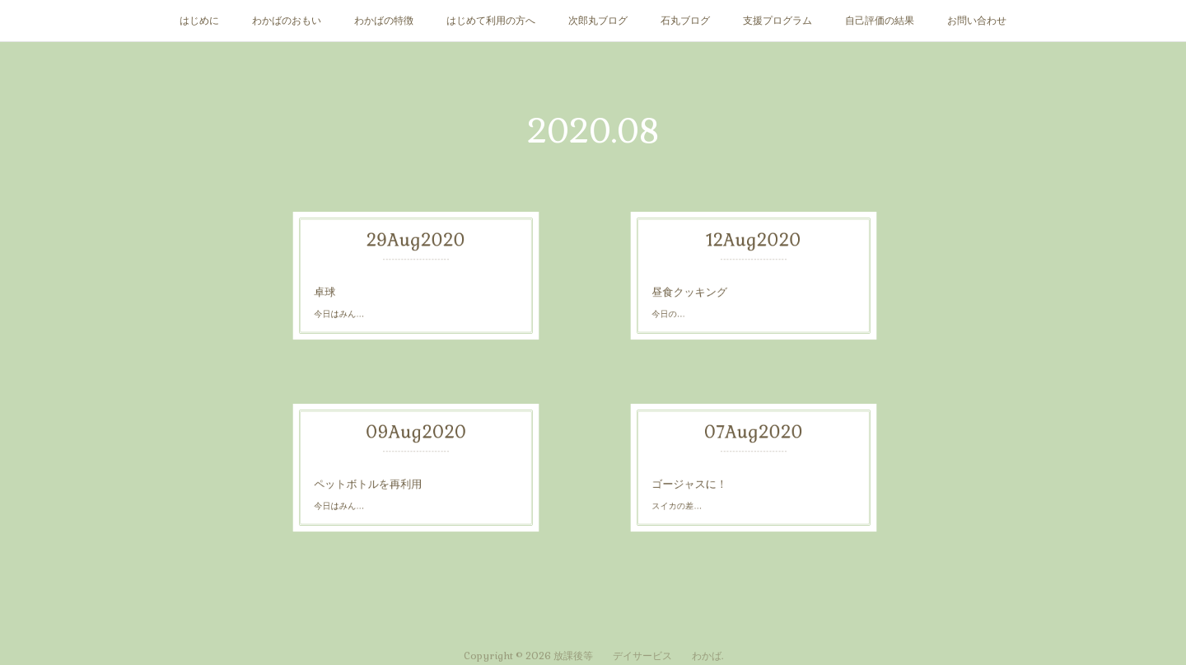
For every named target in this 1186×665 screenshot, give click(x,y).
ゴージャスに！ (741, 477)
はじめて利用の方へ (490, 20)
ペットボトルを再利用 (411, 473)
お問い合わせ (976, 20)
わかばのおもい (286, 20)
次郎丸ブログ (598, 20)
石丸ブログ (685, 20)
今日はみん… (408, 279)
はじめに (199, 20)
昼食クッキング (741, 280)
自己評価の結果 (879, 20)
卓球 (407, 277)
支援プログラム (777, 20)
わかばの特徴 (383, 20)
